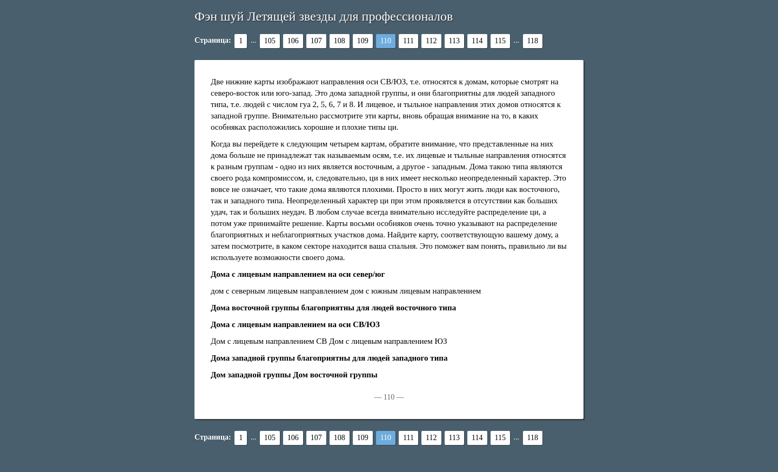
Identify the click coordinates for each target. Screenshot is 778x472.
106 (293, 41)
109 (362, 41)
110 (385, 41)
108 (339, 41)
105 (270, 41)
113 (454, 41)
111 (408, 41)
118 (532, 41)
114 (477, 41)
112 (431, 41)
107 (316, 41)
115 (500, 41)
